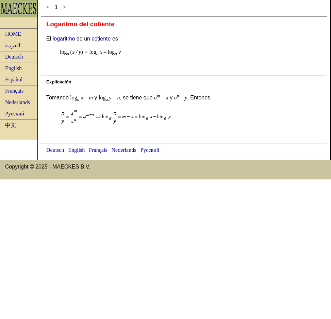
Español (14, 79)
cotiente (101, 39)
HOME (13, 34)
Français (14, 91)
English (13, 68)
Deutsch (14, 57)
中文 (10, 125)
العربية (12, 45)
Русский (14, 113)
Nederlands (17, 102)
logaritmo (64, 39)
